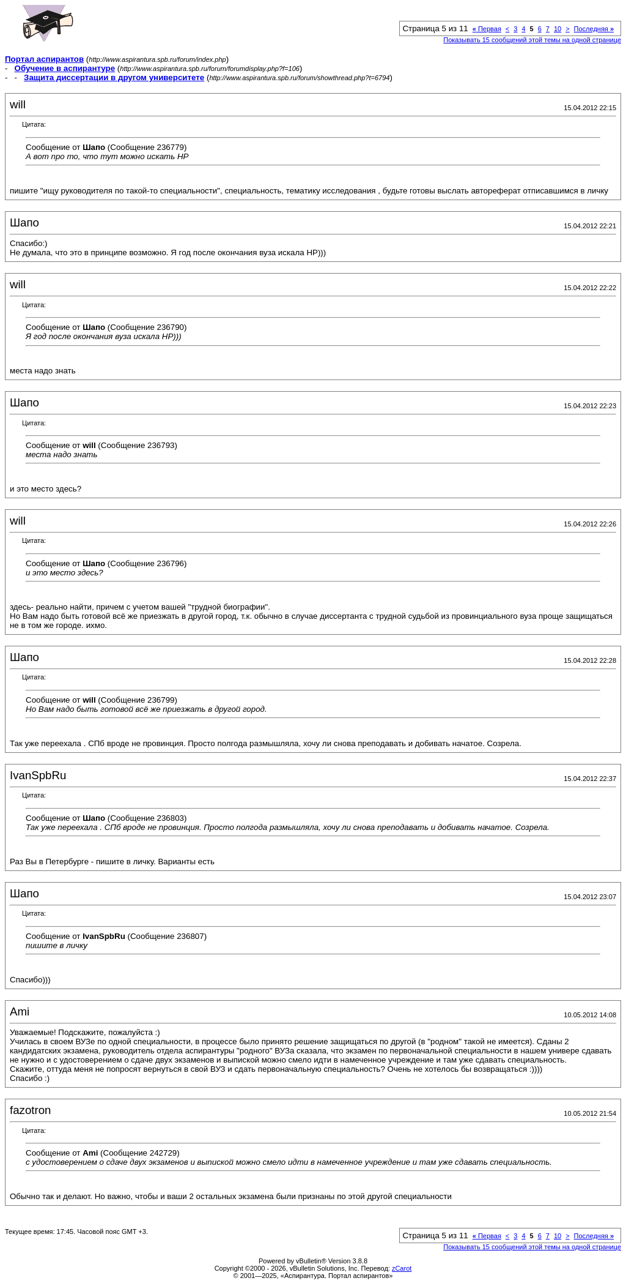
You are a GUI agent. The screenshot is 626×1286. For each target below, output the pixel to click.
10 (557, 28)
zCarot (401, 1268)
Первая (487, 28)
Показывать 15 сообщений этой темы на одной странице (532, 39)
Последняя (594, 28)
